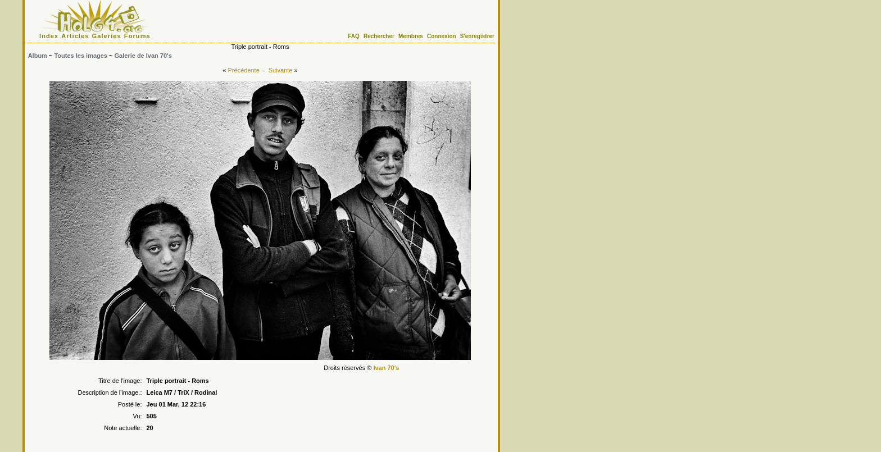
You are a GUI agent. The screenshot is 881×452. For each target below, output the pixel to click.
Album (37, 55)
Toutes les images (80, 55)
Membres (410, 36)
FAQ (354, 36)
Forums (137, 36)
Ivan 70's (386, 367)
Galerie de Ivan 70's (143, 55)
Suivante (281, 70)
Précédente (244, 70)
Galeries (106, 36)
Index (48, 36)
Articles (75, 36)
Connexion (441, 36)
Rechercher (379, 36)
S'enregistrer (477, 36)
